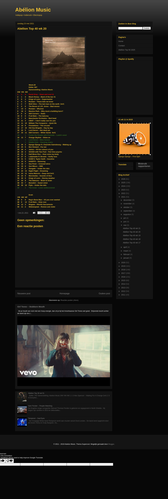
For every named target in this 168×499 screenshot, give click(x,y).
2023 (123, 190)
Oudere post (104, 293)
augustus (127, 214)
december (127, 200)
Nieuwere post (23, 293)
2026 (123, 179)
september (128, 211)
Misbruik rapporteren (144, 164)
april (125, 247)
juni (125, 222)
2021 (123, 197)
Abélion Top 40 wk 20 (131, 232)
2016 (123, 277)
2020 (123, 262)
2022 (123, 193)
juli (124, 218)
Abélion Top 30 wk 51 (36, 393)
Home (120, 41)
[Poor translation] (9, 461)
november (127, 204)
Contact (121, 46)
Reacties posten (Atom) (69, 300)
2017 (123, 273)
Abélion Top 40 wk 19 (131, 235)
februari (126, 254)
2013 (123, 288)
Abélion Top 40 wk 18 (131, 239)
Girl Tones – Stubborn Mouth (31, 307)
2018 (123, 270)
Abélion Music (33, 10)
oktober (126, 207)
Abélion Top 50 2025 (126, 50)
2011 (123, 295)
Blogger (111, 444)
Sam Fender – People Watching (40, 406)
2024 (123, 186)
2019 (123, 266)
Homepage (65, 293)
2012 (123, 291)
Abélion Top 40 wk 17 (131, 243)
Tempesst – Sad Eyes (36, 418)
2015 (123, 280)
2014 (123, 284)
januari (126, 258)
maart (126, 251)
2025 (123, 183)
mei (125, 225)
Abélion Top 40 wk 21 (131, 228)
